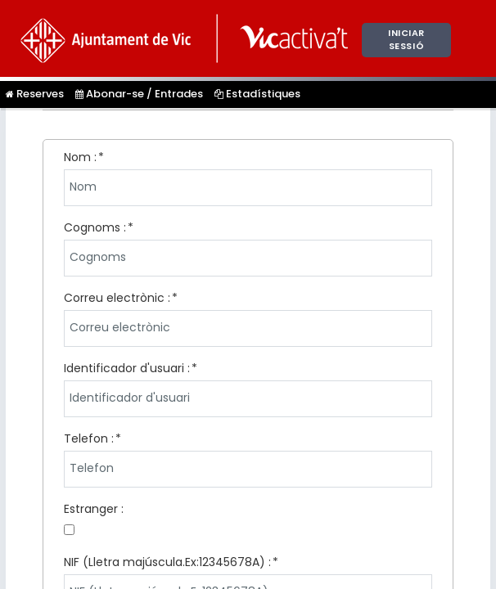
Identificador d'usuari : (127, 368)
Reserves (35, 93)
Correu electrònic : (117, 298)
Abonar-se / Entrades (139, 93)
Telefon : (89, 438)
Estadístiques (257, 93)
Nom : (80, 157)
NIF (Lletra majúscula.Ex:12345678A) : (167, 562)
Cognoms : (95, 227)
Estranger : (94, 509)
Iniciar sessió (406, 39)
